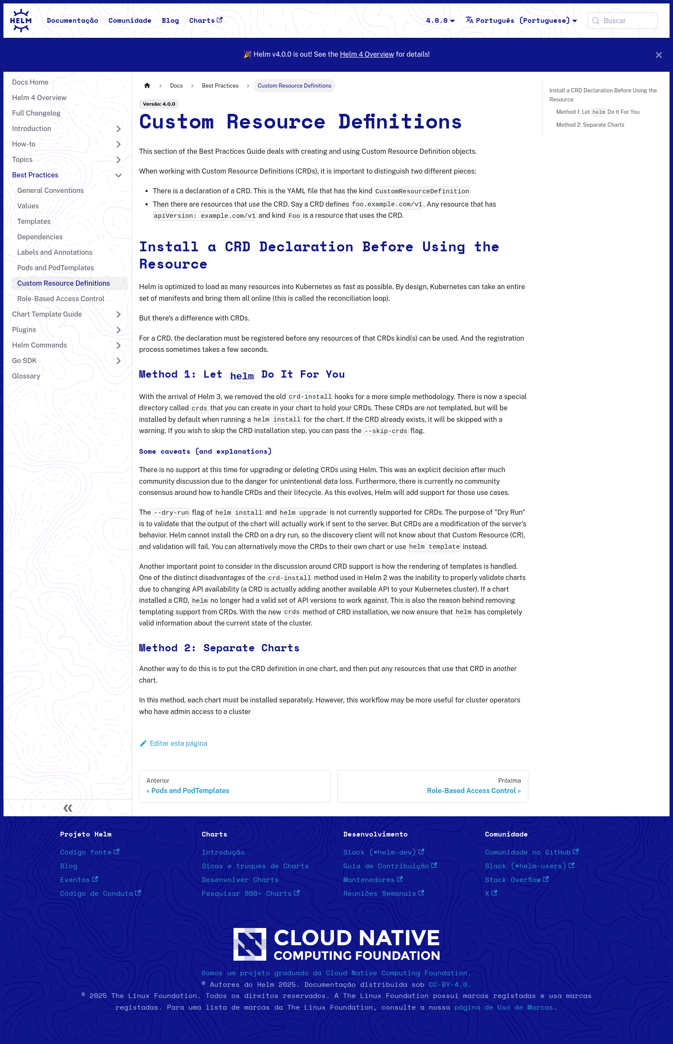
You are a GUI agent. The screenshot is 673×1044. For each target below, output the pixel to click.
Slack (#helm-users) (529, 866)
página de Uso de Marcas (504, 1007)
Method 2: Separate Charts (590, 125)
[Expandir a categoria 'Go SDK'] (118, 361)
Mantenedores (373, 879)
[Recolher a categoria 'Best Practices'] (118, 175)
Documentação (72, 20)
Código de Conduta (100, 893)
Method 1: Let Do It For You (598, 112)
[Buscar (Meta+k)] (623, 20)
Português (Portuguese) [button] (517, 20)
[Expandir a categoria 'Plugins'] (118, 330)
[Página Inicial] (147, 85)
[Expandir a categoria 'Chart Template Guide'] (118, 314)
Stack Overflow (517, 879)
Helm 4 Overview (367, 54)
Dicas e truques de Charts (255, 866)
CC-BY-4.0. (450, 984)
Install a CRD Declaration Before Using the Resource (603, 95)
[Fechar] (659, 55)
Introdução (223, 852)
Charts (206, 20)
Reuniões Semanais (383, 893)
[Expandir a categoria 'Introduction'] (118, 129)
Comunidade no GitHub (532, 852)
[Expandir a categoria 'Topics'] (118, 160)
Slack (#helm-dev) (383, 852)
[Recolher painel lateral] (67, 807)
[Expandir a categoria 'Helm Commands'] (118, 345)
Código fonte (89, 852)
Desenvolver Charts (240, 879)
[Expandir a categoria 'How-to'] (118, 144)
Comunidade (130, 20)
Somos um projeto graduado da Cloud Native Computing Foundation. (336, 973)
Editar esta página (173, 743)
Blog (170, 20)
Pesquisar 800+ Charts (251, 893)
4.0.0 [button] (437, 20)
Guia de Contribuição (390, 866)
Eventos (79, 879)
